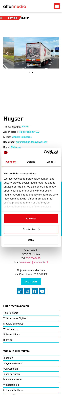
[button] (57, 6)
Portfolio (13, 18)
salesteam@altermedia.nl (34, 262)
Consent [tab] (11, 161)
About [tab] (50, 161)
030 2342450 (33, 258)
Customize (31, 229)
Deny (31, 239)
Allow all (31, 218)
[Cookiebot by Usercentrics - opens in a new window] (44, 152)
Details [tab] (31, 161)
